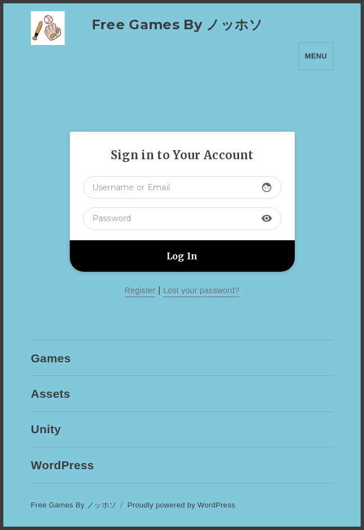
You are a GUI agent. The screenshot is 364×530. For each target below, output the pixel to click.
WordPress (62, 465)
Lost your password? (201, 290)
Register (140, 290)
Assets (50, 393)
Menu (316, 56)
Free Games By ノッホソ (177, 24)
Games (51, 358)
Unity (46, 429)
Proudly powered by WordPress (182, 505)
